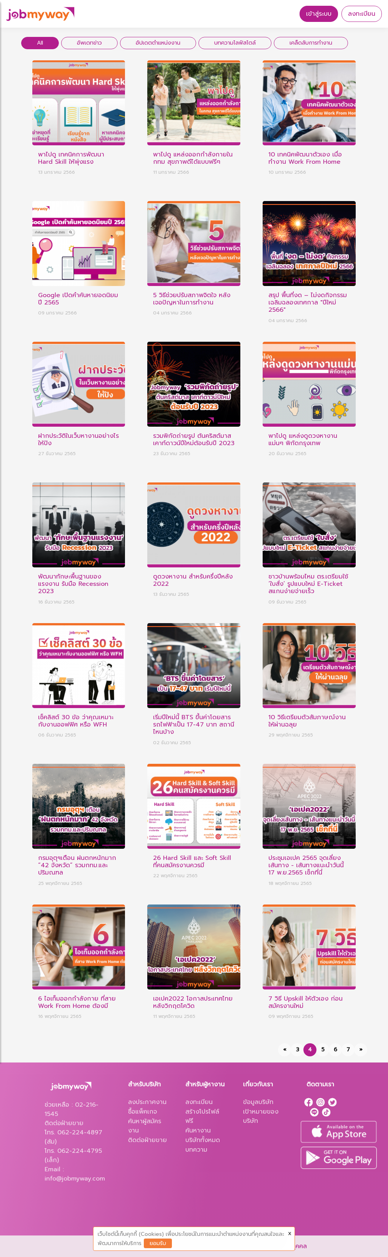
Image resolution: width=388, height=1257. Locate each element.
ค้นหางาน (198, 1130)
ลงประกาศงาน (147, 1102)
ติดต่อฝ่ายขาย (147, 1140)
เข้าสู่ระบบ (318, 13)
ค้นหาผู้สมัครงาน (144, 1126)
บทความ (196, 1149)
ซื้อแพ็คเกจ (142, 1111)
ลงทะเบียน (361, 13)
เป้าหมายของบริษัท (260, 1116)
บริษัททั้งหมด (202, 1140)
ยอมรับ (158, 1243)
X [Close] (289, 1233)
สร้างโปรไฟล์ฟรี (202, 1116)
